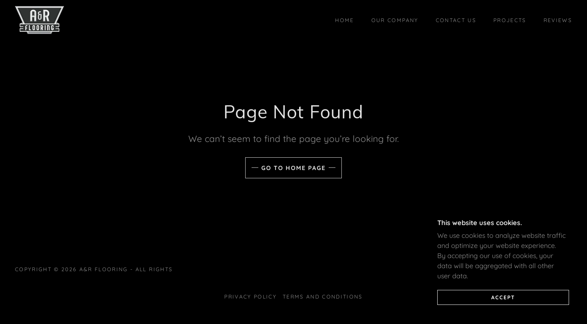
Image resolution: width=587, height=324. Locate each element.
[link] (39, 19)
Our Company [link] (395, 20)
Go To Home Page (293, 168)
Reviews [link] (558, 20)
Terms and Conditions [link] (323, 296)
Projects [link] (509, 20)
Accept (503, 297)
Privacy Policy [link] (250, 296)
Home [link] (344, 20)
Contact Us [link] (456, 20)
